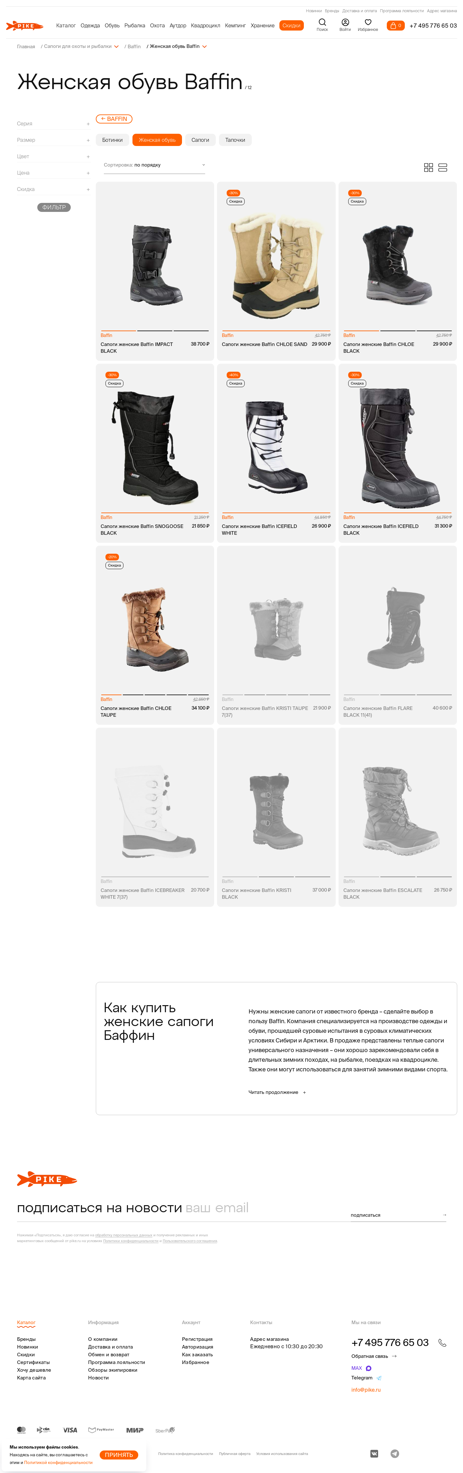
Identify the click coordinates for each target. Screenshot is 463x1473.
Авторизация (197, 1346)
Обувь (112, 25)
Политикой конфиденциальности (58, 1462)
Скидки (292, 25)
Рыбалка (134, 25)
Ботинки (112, 139)
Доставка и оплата (359, 11)
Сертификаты (33, 1362)
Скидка (235, 201)
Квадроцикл (205, 25)
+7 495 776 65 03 (433, 26)
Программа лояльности (402, 11)
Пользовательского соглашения (190, 1240)
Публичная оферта (234, 1453)
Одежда (90, 25)
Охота (157, 25)
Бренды (332, 11)
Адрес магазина (442, 11)
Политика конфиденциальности (185, 1453)
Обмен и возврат (109, 1354)
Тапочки (235, 139)
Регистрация (197, 1338)
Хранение (263, 25)
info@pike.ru (366, 1389)
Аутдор (178, 25)
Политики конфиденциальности (131, 1240)
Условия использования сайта (282, 1453)
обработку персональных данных (123, 1235)
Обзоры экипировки (112, 1369)
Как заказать (197, 1354)
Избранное (195, 1362)
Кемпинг (235, 25)
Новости (98, 1377)
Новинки (314, 11)
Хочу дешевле (34, 1369)
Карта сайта (31, 1377)
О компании (102, 1338)
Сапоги (200, 139)
